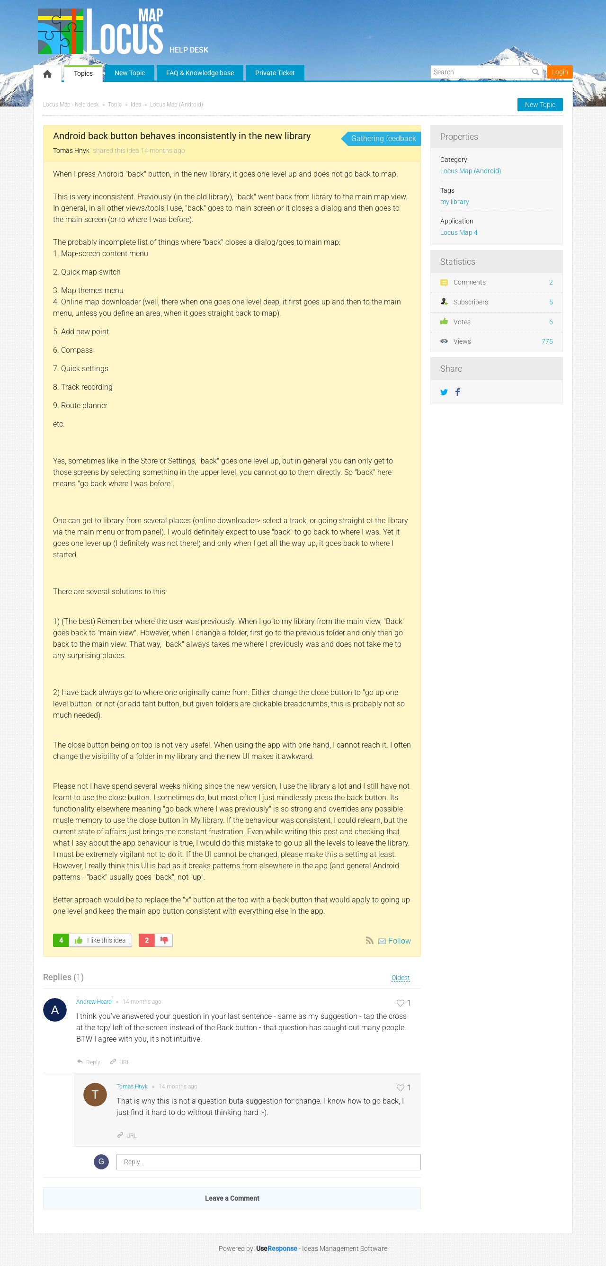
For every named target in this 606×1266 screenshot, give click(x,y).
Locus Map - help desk (71, 104)
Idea (136, 104)
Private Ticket (275, 73)
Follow (400, 940)
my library (454, 202)
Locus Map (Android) (176, 104)
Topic (115, 104)
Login (560, 72)
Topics (83, 73)
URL (119, 1062)
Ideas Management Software (344, 1248)
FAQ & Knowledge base (200, 73)
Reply (88, 1062)
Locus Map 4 (459, 233)
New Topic (130, 73)
